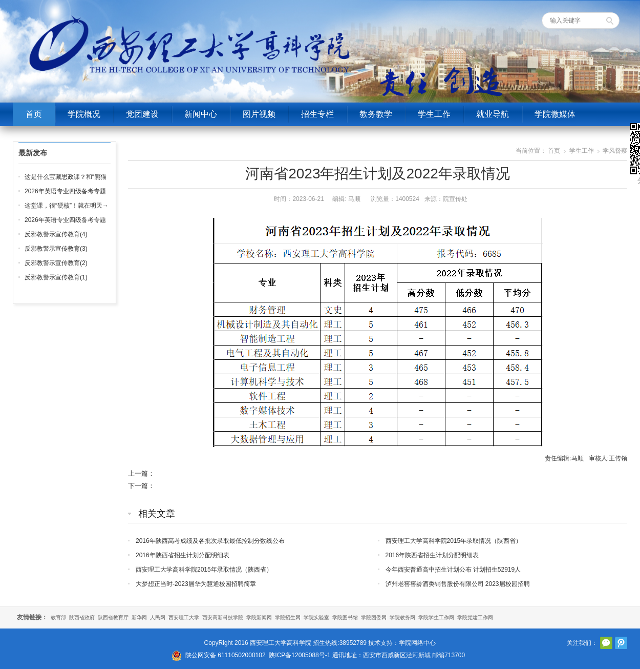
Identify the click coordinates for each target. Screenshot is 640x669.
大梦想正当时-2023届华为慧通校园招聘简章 (196, 583)
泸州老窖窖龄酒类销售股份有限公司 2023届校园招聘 (458, 583)
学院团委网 (374, 617)
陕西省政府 (82, 617)
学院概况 (84, 114)
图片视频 (259, 114)
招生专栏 (317, 114)
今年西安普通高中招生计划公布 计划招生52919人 (453, 569)
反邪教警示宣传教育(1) (56, 277)
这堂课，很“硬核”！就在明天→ (67, 205)
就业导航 (492, 114)
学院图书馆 (345, 617)
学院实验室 (316, 617)
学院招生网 (288, 617)
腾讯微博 (621, 643)
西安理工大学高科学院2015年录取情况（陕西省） (454, 540)
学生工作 (434, 114)
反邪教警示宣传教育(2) (56, 263)
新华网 (139, 617)
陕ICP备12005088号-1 (299, 655)
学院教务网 (402, 617)
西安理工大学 (183, 617)
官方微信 (606, 643)
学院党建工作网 (475, 617)
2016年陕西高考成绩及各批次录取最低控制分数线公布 (210, 540)
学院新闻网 (259, 617)
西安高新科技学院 (222, 617)
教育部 (58, 617)
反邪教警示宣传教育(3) (56, 248)
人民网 (157, 617)
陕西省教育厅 (113, 617)
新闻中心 (200, 114)
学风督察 (615, 150)
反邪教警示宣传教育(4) (56, 234)
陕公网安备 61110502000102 (225, 655)
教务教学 (375, 114)
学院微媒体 (555, 114)
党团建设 (142, 114)
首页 (34, 114)
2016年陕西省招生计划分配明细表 (182, 555)
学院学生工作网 (436, 617)
